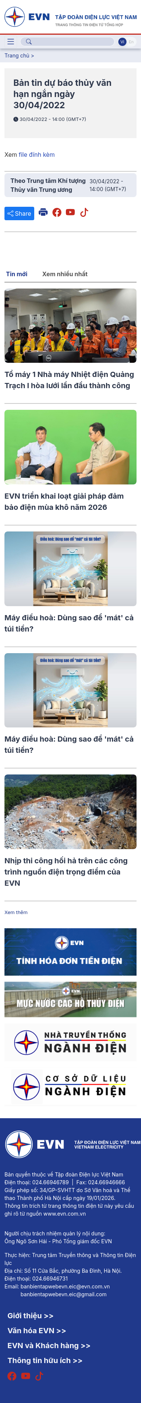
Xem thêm (16, 912)
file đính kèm (37, 154)
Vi (122, 41)
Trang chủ (16, 55)
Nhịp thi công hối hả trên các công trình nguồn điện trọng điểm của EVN (66, 872)
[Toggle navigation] (10, 41)
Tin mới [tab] (17, 274)
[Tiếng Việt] (70, 16)
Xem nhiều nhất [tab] (65, 274)
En (131, 41)
